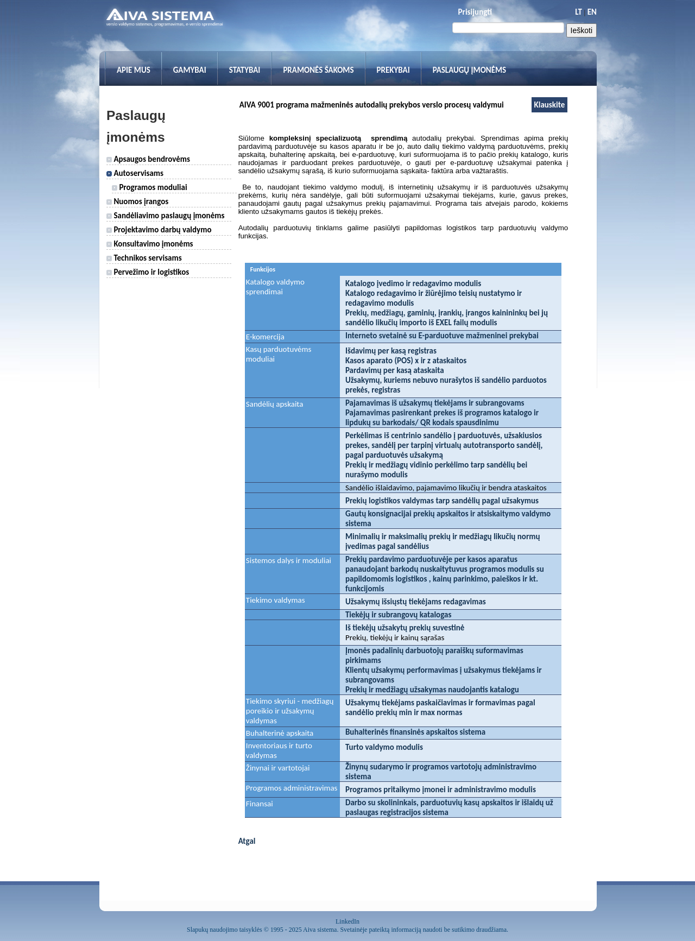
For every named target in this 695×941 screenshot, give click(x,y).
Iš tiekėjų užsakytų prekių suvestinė (404, 628)
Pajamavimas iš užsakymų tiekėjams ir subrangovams (435, 403)
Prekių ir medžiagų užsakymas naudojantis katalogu (432, 689)
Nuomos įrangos (137, 201)
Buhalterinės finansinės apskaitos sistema (415, 732)
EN (592, 12)
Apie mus (133, 70)
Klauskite (549, 105)
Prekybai (393, 70)
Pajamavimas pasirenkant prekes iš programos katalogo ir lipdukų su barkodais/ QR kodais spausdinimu (442, 417)
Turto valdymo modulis (384, 747)
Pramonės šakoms (318, 70)
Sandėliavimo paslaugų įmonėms (165, 215)
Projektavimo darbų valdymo (158, 230)
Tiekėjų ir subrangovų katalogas (398, 615)
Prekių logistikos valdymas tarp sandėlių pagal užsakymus (442, 501)
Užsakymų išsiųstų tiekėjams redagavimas (415, 602)
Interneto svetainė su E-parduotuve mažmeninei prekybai (442, 335)
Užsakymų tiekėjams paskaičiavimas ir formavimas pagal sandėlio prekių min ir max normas (440, 707)
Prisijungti (475, 12)
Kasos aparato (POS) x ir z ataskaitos (405, 360)
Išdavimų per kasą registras (391, 351)
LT (578, 12)
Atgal (247, 841)
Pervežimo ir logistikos (147, 272)
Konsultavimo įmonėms (149, 244)
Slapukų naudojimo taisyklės (224, 929)
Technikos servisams (144, 258)
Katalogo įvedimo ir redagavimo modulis (413, 283)
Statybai (245, 70)
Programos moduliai (149, 187)
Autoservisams (134, 173)
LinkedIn (347, 921)
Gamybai (189, 70)
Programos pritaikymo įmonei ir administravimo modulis (440, 789)
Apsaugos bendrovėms (148, 159)
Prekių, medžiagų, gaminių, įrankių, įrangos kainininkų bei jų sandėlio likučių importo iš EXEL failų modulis (446, 317)
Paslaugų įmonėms (470, 70)
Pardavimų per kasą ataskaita (394, 370)
